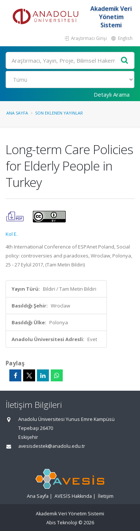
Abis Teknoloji (61, 522)
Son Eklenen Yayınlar (59, 113)
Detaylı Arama (112, 94)
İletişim (105, 496)
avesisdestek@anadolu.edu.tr (51, 446)
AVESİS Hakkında (73, 496)
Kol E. (12, 234)
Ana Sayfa (17, 113)
